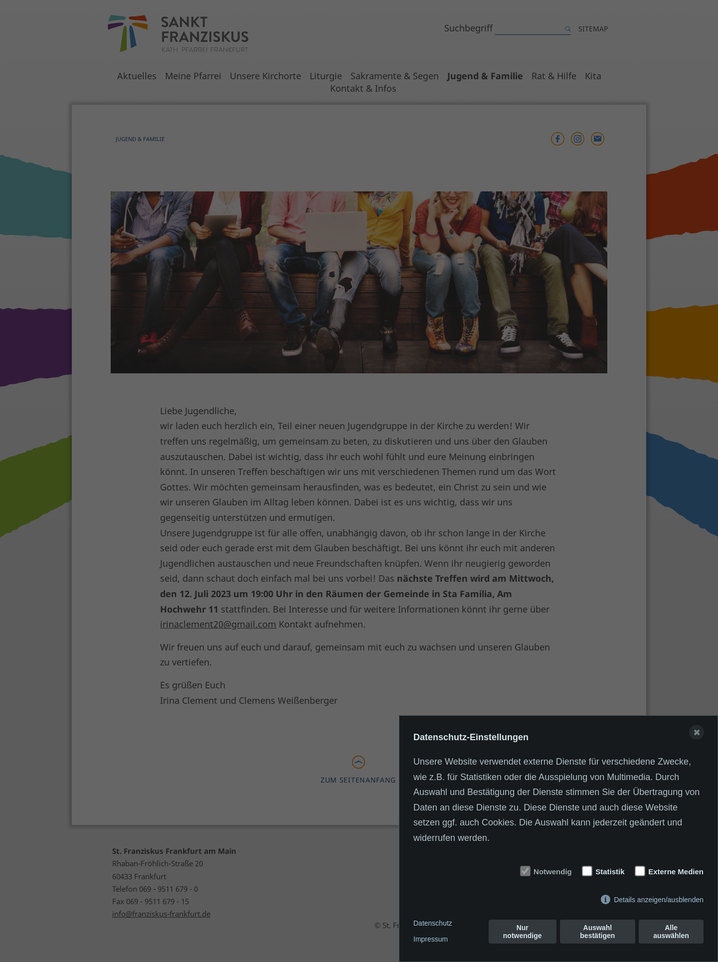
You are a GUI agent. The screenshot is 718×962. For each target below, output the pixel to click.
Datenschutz (432, 923)
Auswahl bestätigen (597, 932)
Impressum (430, 939)
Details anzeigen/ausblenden (659, 900)
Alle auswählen (671, 932)
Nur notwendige (522, 932)
